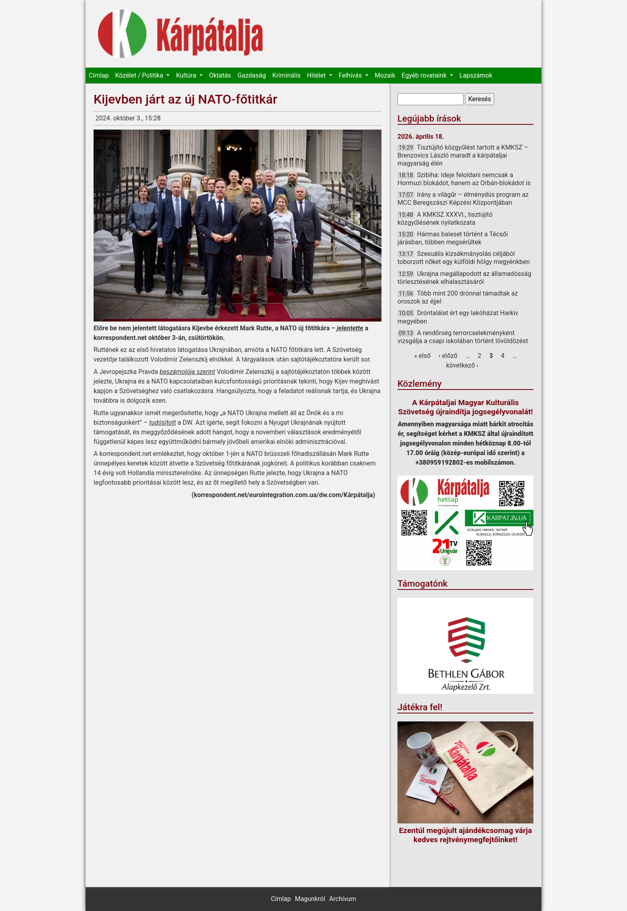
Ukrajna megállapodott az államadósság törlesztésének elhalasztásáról (464, 278)
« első (422, 356)
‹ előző (448, 356)
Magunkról (310, 899)
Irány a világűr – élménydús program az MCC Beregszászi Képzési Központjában (463, 198)
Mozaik (385, 75)
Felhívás (351, 75)
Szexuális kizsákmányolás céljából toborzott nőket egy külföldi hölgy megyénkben (463, 258)
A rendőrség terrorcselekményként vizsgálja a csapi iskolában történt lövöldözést (462, 337)
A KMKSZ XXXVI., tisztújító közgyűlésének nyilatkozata (445, 218)
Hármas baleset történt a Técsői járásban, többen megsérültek (452, 238)
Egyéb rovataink (425, 75)
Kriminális (286, 75)
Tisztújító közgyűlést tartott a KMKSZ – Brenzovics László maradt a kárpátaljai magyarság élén (462, 155)
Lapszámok (475, 75)
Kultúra (187, 75)
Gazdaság (252, 75)
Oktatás (220, 75)
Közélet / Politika (140, 75)
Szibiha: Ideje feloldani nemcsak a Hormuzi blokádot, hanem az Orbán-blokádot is (464, 179)
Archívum (342, 899)
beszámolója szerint (187, 372)
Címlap (99, 75)
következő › (462, 365)
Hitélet (317, 75)
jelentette (350, 328)
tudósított (162, 422)
